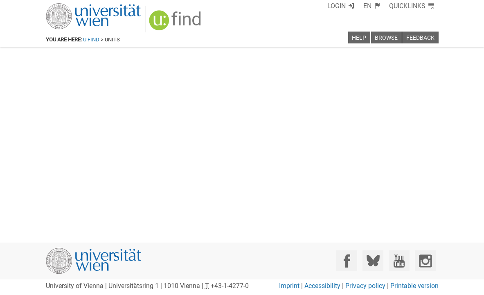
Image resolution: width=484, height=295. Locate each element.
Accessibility (322, 286)
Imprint (289, 286)
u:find (91, 39)
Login (336, 6)
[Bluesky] (372, 260)
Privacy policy (365, 286)
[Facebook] (346, 260)
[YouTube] (399, 260)
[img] (176, 23)
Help (359, 37)
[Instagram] (425, 260)
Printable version (414, 286)
